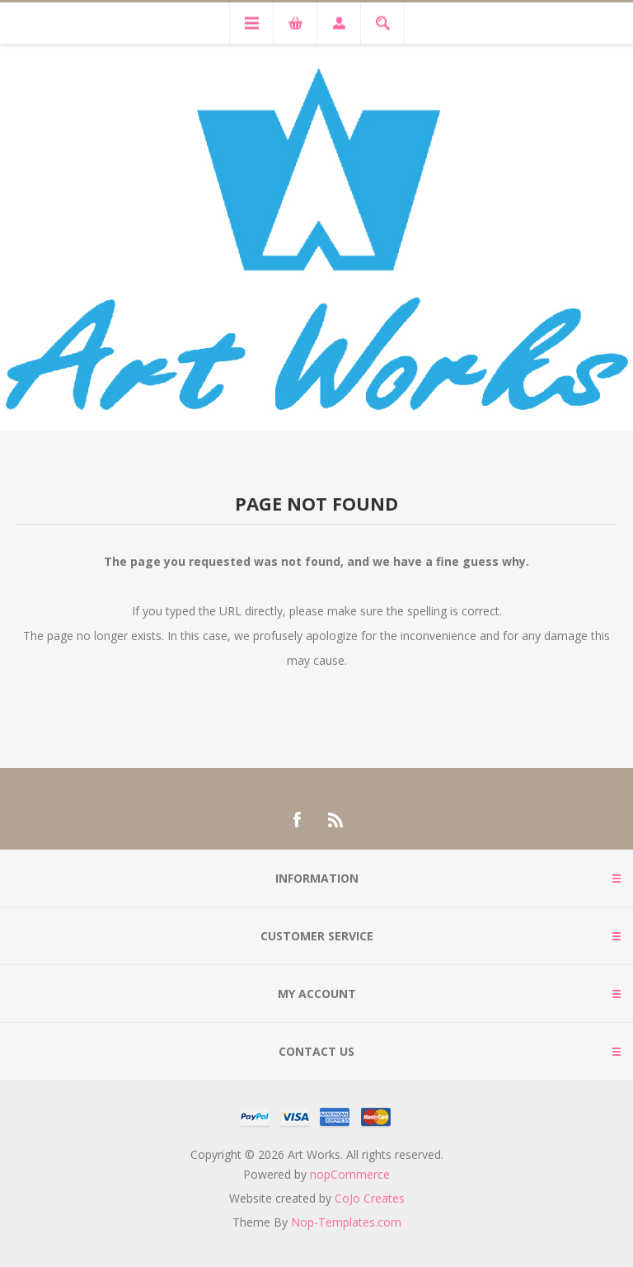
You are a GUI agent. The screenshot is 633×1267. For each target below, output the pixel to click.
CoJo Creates (370, 1198)
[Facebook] (297, 820)
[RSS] (336, 820)
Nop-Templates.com (346, 1222)
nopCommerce (350, 1174)
